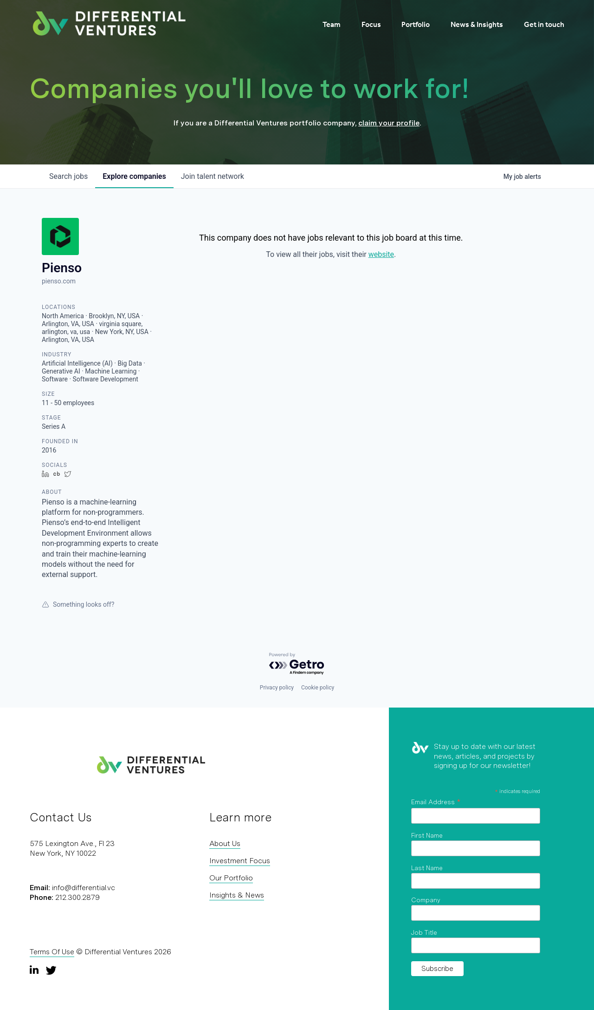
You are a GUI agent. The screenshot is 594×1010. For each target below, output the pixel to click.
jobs (68, 176)
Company (425, 900)
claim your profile (389, 122)
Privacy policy (277, 687)
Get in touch (544, 24)
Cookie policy (317, 687)
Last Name (427, 868)
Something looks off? (78, 604)
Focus (371, 24)
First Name (427, 835)
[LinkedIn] (35, 970)
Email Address (435, 802)
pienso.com (59, 281)
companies (134, 176)
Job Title (424, 932)
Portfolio (415, 24)
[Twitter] (51, 970)
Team (332, 24)
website (381, 254)
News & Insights (477, 24)
